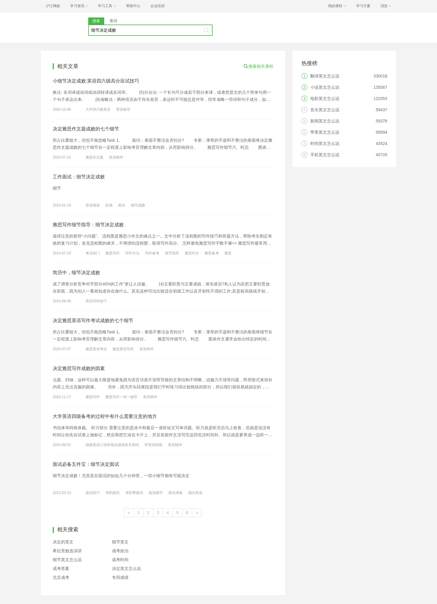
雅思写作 (112, 253)
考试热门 (93, 253)
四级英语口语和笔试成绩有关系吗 (112, 445)
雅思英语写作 (123, 349)
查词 (113, 21)
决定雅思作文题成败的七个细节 (86, 128)
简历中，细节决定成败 (76, 272)
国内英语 (195, 493)
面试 (121, 205)
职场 (109, 205)
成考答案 (61, 568)
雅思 (228, 253)
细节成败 (138, 205)
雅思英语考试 (96, 349)
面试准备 (175, 493)
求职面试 (112, 493)
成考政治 (120, 550)
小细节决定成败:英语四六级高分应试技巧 (96, 80)
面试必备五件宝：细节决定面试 (86, 464)
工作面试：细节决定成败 (79, 176)
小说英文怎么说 (324, 87)
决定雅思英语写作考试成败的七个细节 (93, 320)
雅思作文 (192, 253)
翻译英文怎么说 (324, 76)
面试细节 (156, 493)
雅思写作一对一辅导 (121, 397)
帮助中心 (133, 6)
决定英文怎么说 (126, 568)
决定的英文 (63, 542)
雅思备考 (212, 253)
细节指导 (172, 253)
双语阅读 (93, 205)
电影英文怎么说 (324, 98)
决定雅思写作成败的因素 (79, 368)
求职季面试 (134, 493)
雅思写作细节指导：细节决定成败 (88, 224)
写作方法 (132, 253)
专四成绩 (120, 577)
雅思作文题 (94, 157)
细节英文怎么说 (67, 559)
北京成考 (61, 577)
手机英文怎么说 (324, 154)
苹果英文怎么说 (324, 132)
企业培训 (157, 6)
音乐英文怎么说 (324, 109)
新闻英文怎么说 (324, 121)
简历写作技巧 (96, 301)
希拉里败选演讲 (67, 550)
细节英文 (120, 542)
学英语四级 (153, 445)
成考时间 (120, 559)
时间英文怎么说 (324, 143)
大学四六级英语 (98, 109)
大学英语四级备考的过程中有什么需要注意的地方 (105, 416)
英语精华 (123, 109)
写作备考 (152, 253)
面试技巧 (93, 493)
